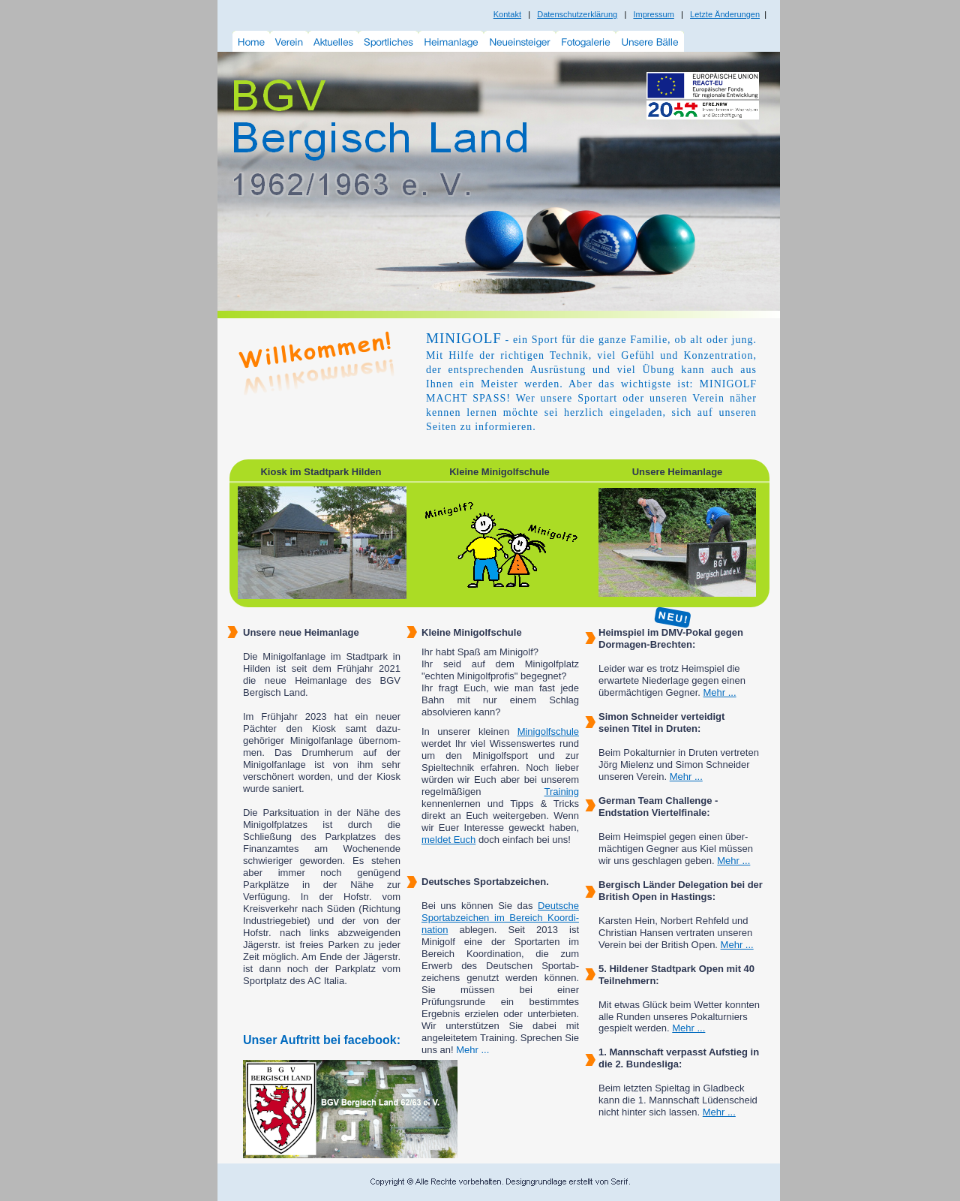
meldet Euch (449, 839)
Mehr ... (719, 692)
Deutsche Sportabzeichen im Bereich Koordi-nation (500, 917)
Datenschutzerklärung (577, 14)
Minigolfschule (548, 731)
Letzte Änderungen (725, 14)
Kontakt (507, 14)
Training (561, 791)
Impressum (653, 14)
